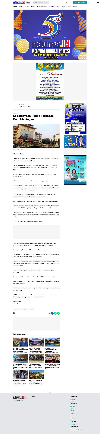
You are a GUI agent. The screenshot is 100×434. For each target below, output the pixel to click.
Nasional (35, 6)
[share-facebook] (51, 313)
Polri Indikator (24, 309)
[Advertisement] (47, 403)
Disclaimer (71, 425)
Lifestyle (77, 6)
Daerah (28, 6)
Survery (31, 309)
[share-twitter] (54, 313)
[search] (41, 2)
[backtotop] (50, 393)
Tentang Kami (71, 400)
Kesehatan (56, 6)
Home (15, 6)
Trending (21, 6)
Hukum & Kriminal (45, 6)
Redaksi (71, 413)
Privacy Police (71, 418)
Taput (71, 6)
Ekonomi (64, 6)
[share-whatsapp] (58, 313)
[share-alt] (48, 313)
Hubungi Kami (71, 407)
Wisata (84, 6)
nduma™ (22, 400)
